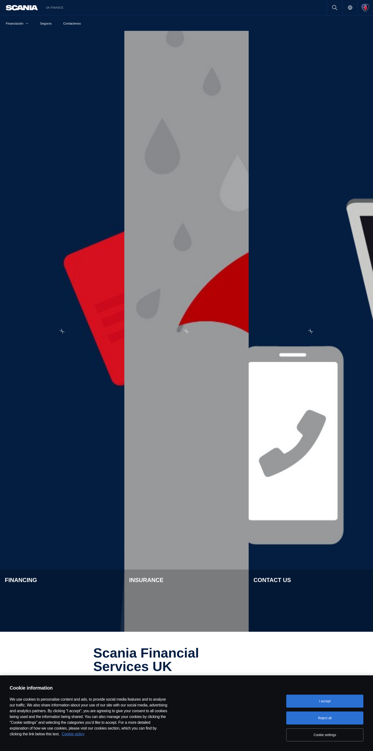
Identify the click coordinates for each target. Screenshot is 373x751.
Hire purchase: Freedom (29, 633)
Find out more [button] (258, 555)
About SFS (163, 619)
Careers (233, 619)
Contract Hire (20, 653)
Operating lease (22, 646)
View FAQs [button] (94, 397)
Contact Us (308, 619)
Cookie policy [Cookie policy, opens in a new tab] (73, 734)
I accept (325, 701)
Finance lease (21, 640)
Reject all (325, 718)
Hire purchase (21, 619)
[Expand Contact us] (367, 132)
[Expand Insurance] (367, 84)
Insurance (90, 619)
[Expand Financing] (367, 36)
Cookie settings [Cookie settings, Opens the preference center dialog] (324, 735)
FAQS (159, 626)
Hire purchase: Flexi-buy (29, 626)
